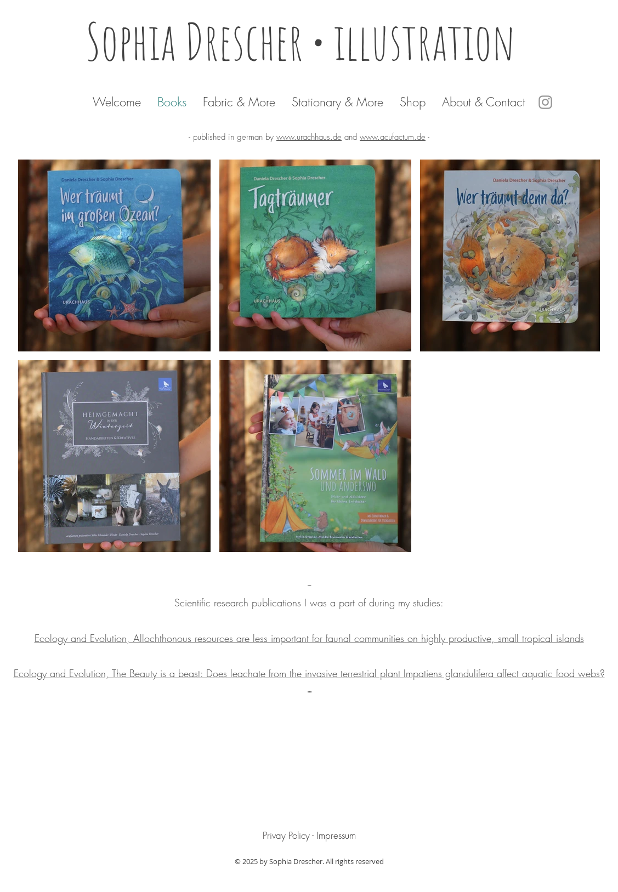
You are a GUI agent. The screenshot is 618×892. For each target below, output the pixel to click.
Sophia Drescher (199, 41)
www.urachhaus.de (309, 137)
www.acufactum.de (393, 137)
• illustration (422, 41)
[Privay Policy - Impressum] (309, 835)
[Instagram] (545, 102)
